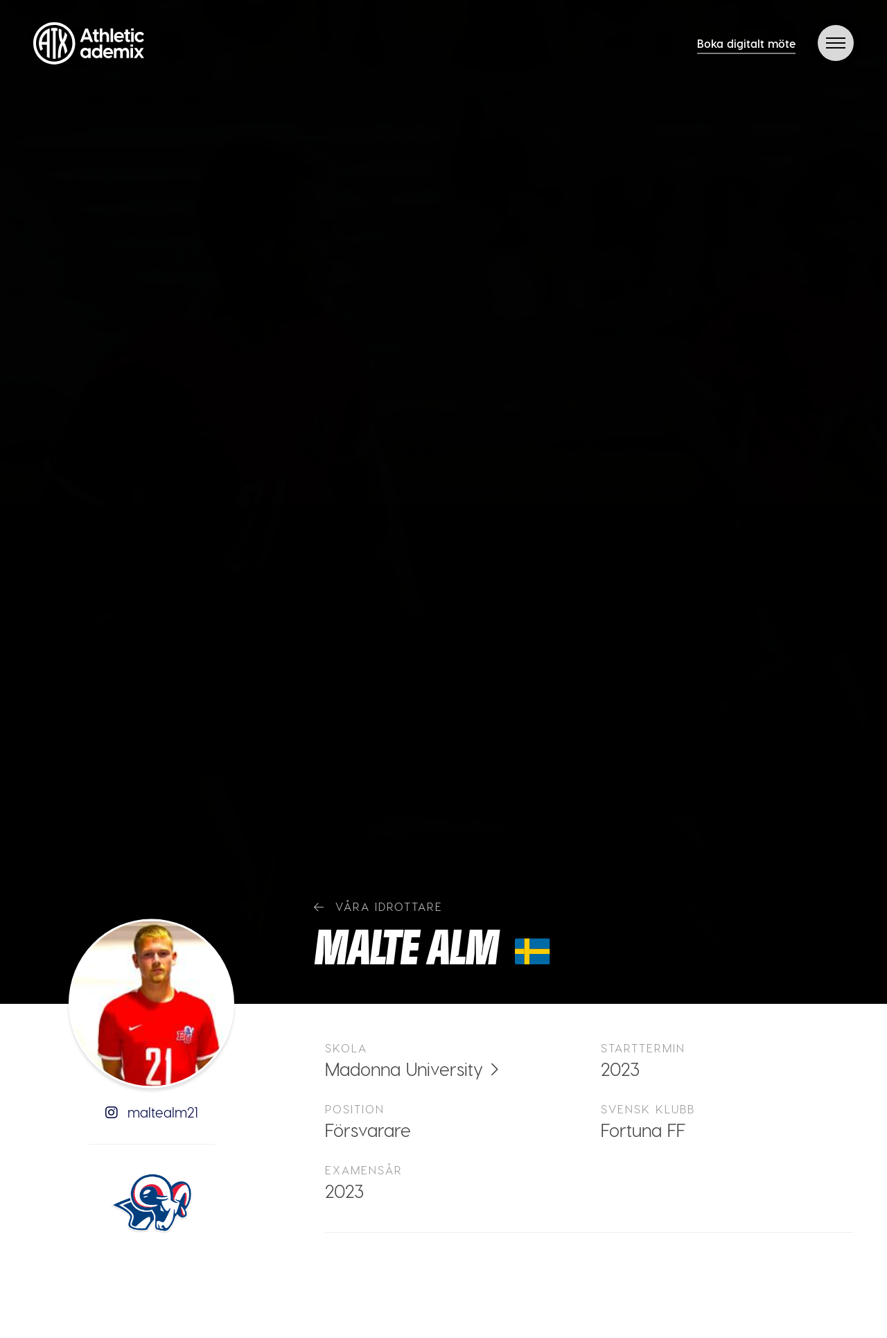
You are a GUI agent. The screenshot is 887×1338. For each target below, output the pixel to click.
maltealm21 (151, 1112)
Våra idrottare (378, 906)
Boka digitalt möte (746, 43)
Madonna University (404, 1068)
